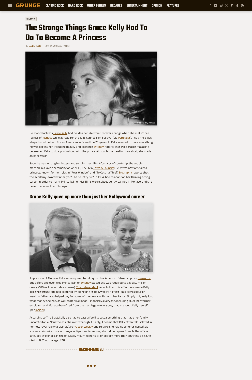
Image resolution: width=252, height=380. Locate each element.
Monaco (47, 137)
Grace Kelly (60, 133)
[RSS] (242, 5)
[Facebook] (210, 5)
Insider (39, 310)
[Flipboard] (232, 5)
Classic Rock (55, 5)
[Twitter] (226, 5)
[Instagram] (221, 5)
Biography (125, 172)
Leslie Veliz (35, 45)
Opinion (157, 5)
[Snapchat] (237, 5)
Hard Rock (75, 5)
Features (173, 5)
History (30, 18)
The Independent (87, 287)
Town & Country (103, 168)
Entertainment (137, 5)
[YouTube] (215, 5)
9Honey (99, 146)
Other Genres (96, 5)
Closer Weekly (84, 326)
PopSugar (124, 137)
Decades (116, 5)
